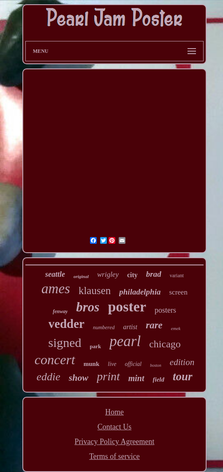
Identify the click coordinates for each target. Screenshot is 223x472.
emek (176, 328)
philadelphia (139, 291)
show (78, 377)
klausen (95, 290)
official (133, 364)
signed (64, 342)
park (95, 346)
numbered (104, 327)
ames (55, 288)
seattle (55, 274)
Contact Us (115, 427)
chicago (165, 343)
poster (127, 306)
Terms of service (114, 456)
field (159, 379)
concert (55, 359)
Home (114, 412)
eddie (48, 377)
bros (87, 307)
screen (178, 292)
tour (183, 376)
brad (153, 274)
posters (165, 310)
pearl (125, 341)
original (81, 276)
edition (182, 362)
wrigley (108, 274)
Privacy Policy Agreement (115, 441)
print (108, 376)
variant (177, 275)
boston (155, 365)
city (132, 274)
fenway (60, 311)
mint (136, 378)
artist (130, 326)
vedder (66, 323)
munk (92, 363)
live (112, 364)
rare (154, 325)
